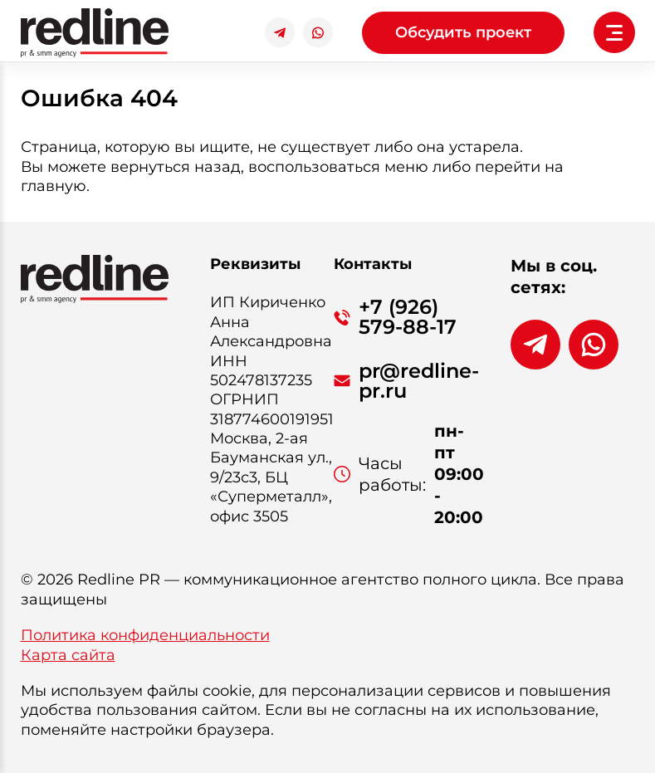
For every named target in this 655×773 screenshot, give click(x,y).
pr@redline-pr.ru (419, 381)
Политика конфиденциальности (145, 635)
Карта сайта (68, 655)
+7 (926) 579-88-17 (408, 317)
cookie (227, 691)
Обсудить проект (463, 32)
